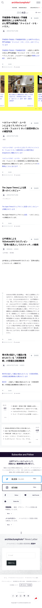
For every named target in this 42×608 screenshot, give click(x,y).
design (9, 249)
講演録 (12, 252)
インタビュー (7, 198)
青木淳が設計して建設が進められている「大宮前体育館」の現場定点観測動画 (14, 358)
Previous (36, 109)
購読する (11, 563)
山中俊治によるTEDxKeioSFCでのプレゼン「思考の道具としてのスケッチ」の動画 (20, 242)
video (16, 249)
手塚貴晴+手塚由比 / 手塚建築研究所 (14, 50)
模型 (4, 139)
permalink (17, 67)
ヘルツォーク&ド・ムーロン (11, 158)
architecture (12, 31)
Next (39, 109)
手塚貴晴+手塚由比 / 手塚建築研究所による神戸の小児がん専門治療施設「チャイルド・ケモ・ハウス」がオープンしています (21, 42)
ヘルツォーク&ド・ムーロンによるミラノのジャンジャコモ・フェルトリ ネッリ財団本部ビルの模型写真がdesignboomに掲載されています (20, 150)
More (8, 513)
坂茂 (25, 215)
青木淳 (4, 382)
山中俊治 (5, 252)
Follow (34, 478)
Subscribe (16, 501)
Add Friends (35, 495)
